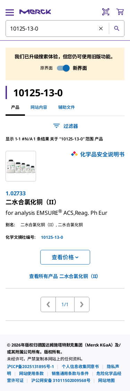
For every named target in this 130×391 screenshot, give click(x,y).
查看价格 (65, 257)
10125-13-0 (52, 237)
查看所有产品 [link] (65, 276)
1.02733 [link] (16, 193)
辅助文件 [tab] (66, 107)
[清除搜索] (101, 29)
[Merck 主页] (35, 12)
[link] (33, 202)
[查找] (116, 28)
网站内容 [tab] (39, 107)
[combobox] (65, 28)
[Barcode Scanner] (106, 12)
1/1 (65, 304)
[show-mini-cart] (119, 11)
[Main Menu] (10, 12)
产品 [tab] (15, 107)
